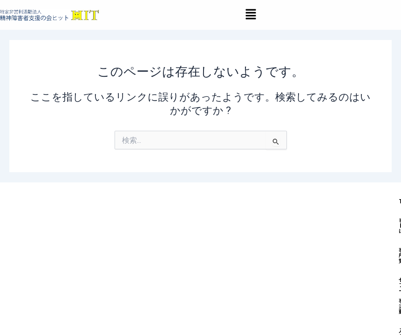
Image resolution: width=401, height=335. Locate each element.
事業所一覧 (241, 254)
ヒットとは (192, 254)
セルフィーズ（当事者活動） (318, 254)
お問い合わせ (307, 275)
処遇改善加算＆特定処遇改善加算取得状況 (213, 296)
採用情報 (258, 275)
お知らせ (217, 275)
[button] (250, 15)
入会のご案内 (168, 275)
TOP (154, 254)
